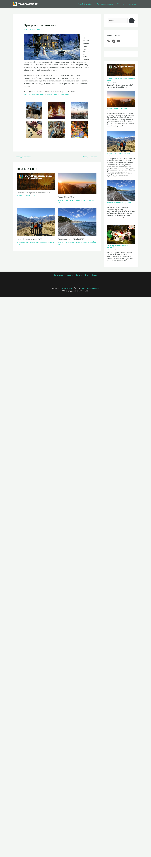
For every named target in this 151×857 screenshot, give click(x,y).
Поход (84, 200)
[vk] (109, 41)
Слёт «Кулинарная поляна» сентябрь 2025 (118, 247)
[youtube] (119, 41)
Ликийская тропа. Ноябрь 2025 (72, 239)
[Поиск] (132, 20)
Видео (92, 276)
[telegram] (114, 41)
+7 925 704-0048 (65, 289)
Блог (86, 276)
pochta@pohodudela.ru (90, 289)
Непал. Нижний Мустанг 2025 (30, 239)
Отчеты (122, 4)
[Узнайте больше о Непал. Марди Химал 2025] (77, 183)
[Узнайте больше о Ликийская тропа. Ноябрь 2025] (77, 222)
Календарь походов (107, 4)
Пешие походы (75, 200)
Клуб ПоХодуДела (88, 4)
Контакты (132, 4)
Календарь (60, 276)
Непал (67, 200)
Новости (27, 29)
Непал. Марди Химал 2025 (70, 197)
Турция (84, 242)
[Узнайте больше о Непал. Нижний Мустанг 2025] (36, 222)
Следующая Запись (91, 157)
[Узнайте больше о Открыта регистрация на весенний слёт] (36, 181)
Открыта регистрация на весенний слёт (34, 193)
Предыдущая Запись (22, 157)
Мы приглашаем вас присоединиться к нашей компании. (48, 94)
